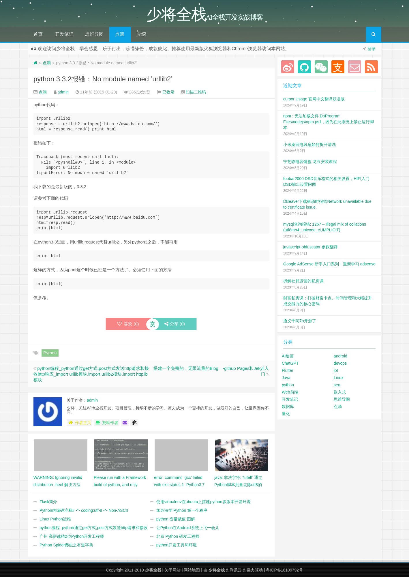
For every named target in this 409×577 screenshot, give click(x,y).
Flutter (287, 370)
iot (336, 370)
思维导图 (94, 34)
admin (63, 92)
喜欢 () (128, 323)
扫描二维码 (196, 92)
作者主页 (79, 422)
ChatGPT (290, 363)
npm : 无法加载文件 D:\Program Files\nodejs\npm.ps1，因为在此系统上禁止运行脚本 (328, 122)
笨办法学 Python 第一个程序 (181, 510)
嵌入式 (340, 392)
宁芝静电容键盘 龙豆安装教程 (310, 161)
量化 (286, 413)
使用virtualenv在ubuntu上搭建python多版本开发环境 (203, 501)
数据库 (288, 406)
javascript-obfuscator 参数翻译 (310, 247)
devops (340, 363)
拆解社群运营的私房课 (303, 281)
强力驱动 (255, 570)
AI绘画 (288, 356)
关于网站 (172, 570)
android (340, 356)
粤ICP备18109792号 (284, 570)
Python (50, 352)
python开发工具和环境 (176, 545)
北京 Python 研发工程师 (177, 536)
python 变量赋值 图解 (175, 519)
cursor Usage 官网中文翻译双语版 (314, 99)
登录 (371, 48)
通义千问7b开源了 (299, 321)
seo (337, 385)
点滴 (119, 34)
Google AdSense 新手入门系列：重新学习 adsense (329, 264)
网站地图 (192, 570)
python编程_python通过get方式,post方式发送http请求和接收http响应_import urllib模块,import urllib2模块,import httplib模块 (91, 374)
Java (286, 377)
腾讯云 (236, 570)
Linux (338, 377)
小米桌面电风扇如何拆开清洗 (309, 144)
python (288, 385)
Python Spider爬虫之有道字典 (66, 545)
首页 (38, 34)
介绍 (141, 34)
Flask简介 (48, 501)
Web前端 (290, 392)
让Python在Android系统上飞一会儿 (187, 527)
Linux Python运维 (55, 519)
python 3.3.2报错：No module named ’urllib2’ (102, 79)
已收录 (168, 92)
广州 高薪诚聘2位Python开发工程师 (72, 536)
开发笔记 (64, 34)
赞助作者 (106, 422)
